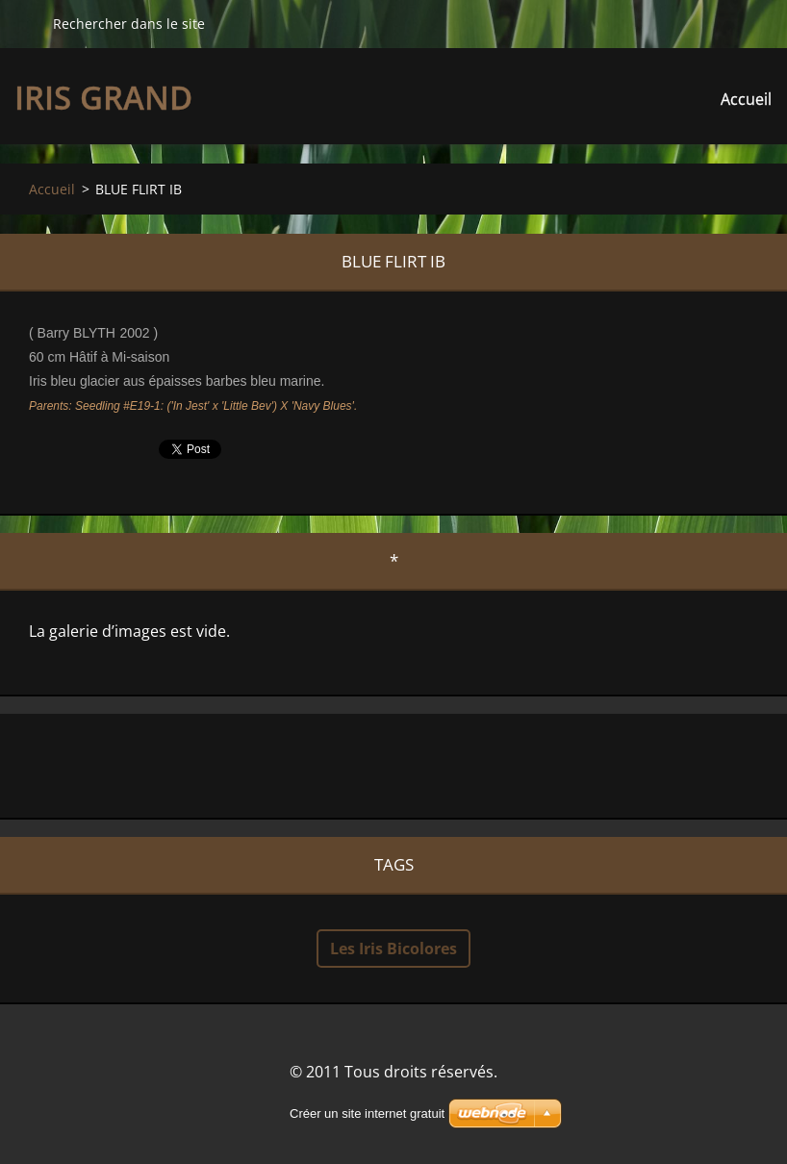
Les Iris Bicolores (393, 948)
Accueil (746, 99)
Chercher (26, 23)
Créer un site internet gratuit (367, 1113)
